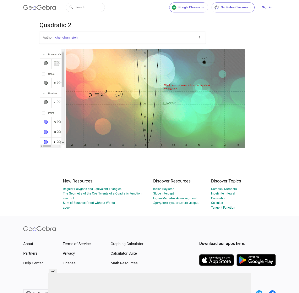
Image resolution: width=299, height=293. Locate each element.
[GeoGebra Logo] (39, 7)
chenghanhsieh (66, 37)
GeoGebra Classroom (232, 7)
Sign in (267, 7)
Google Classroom (188, 7)
